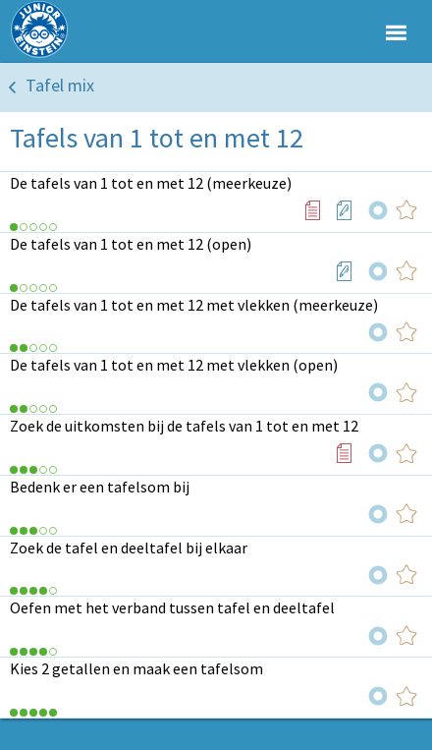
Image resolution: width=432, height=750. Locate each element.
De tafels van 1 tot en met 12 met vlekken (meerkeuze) (194, 305)
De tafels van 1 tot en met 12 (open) (130, 244)
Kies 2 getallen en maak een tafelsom (136, 668)
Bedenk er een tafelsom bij (99, 486)
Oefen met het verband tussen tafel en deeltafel (172, 607)
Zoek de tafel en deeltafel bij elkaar (128, 547)
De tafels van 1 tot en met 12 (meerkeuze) (151, 183)
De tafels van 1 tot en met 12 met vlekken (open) (174, 365)
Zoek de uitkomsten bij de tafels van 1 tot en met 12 (184, 425)
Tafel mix (60, 85)
